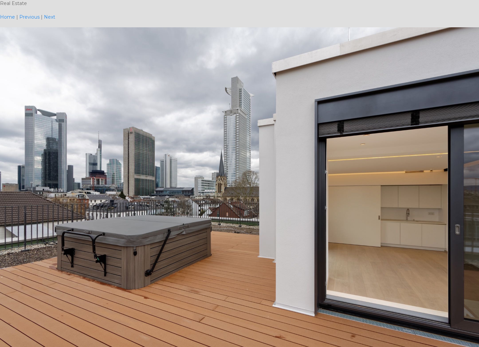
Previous (29, 17)
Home (7, 17)
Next (49, 17)
